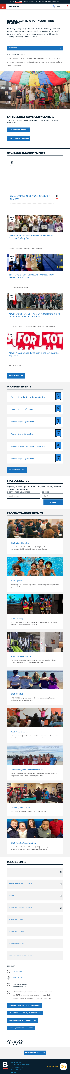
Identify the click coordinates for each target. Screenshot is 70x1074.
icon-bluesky (20, 1042)
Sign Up (53, 502)
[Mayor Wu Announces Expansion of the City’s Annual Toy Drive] (35, 350)
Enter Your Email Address (18, 492)
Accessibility (16, 1069)
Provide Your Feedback (35, 1053)
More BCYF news (16, 375)
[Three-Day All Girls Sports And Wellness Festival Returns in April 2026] (35, 272)
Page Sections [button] (35, 48)
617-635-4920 (17, 971)
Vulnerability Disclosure (20, 1064)
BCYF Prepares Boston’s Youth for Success (30, 197)
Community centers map (19, 130)
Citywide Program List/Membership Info (25, 1013)
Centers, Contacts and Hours (21, 1028)
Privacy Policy (16, 1062)
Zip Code (45, 492)
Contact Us (15, 1072)
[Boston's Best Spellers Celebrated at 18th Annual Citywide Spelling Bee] (35, 233)
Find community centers (19, 138)
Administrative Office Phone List (22, 1020)
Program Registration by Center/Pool (24, 1005)
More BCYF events (17, 470)
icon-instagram (15, 1042)
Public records (17, 1067)
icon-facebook (9, 1042)
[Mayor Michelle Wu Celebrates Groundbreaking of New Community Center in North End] (35, 311)
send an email (18, 977)
